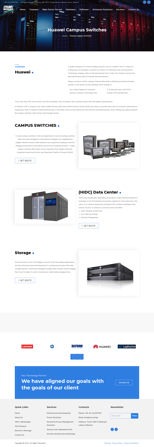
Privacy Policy (117, 443)
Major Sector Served (52, 9)
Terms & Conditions (131, 443)
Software (85, 9)
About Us (19, 417)
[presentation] (74, 357)
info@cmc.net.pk (91, 417)
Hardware (71, 9)
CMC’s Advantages (23, 422)
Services (120, 9)
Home (64, 36)
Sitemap (107, 443)
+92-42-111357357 (93, 413)
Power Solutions (54, 417)
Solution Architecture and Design (61, 434)
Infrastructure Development (59, 413)
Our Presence (20, 426)
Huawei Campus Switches (81, 36)
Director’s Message (23, 430)
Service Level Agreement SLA (59, 429)
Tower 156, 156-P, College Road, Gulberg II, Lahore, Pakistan (57, 2)
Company (34, 9)
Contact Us (124, 382)
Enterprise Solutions (103, 9)
